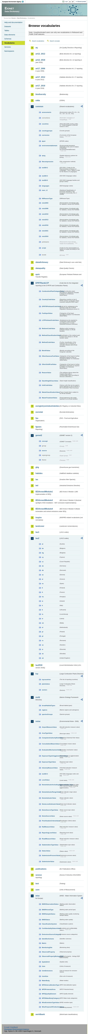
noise (37, 721)
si (42, 649)
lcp (36, 674)
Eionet (13, 18)
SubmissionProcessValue (50, 855)
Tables (6, 30)
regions (44, 710)
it (42, 605)
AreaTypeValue (47, 733)
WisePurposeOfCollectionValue (50, 1007)
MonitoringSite (47, 947)
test (37, 884)
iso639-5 (45, 180)
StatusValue (46, 851)
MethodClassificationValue (50, 335)
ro (42, 640)
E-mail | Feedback (11, 1027)
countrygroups (47, 131)
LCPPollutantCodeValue (50, 320)
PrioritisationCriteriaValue (50, 821)
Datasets (7, 26)
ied (36, 485)
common (39, 106)
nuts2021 (45, 231)
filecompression (47, 161)
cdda (37, 100)
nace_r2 (44, 190)
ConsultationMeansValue (50, 744)
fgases (38, 427)
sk (42, 654)
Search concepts (55, 41)
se (42, 645)
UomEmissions (47, 971)
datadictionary (41, 262)
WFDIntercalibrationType (50, 985)
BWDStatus (46, 920)
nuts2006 (45, 208)
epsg (43, 155)
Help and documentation (13, 22)
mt (43, 623)
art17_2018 (40, 86)
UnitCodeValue (47, 385)
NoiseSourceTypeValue (50, 810)
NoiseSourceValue (48, 816)
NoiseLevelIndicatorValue (50, 804)
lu (42, 614)
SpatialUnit (46, 962)
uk (43, 658)
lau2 (37, 538)
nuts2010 (45, 214)
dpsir (43, 141)
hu (43, 597)
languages (45, 186)
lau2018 (38, 665)
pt (42, 636)
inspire (38, 518)
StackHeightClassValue (50, 381)
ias (36, 479)
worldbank (40, 1014)
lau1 (37, 532)
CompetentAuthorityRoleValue (50, 738)
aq (36, 48)
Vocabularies (9, 43)
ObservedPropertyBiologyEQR (50, 956)
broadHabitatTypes (48, 705)
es (42, 583)
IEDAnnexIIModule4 (44, 509)
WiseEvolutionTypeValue (50, 1002)
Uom (43, 966)
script (44, 248)
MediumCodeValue (48, 328)
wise (37, 896)
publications (40, 869)
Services (7, 47)
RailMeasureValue (48, 827)
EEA (13, 1)
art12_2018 (40, 60)
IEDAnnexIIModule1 (44, 492)
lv (42, 618)
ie (42, 601)
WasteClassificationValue (50, 392)
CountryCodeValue (48, 299)
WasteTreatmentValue (49, 398)
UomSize (45, 976)
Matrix (44, 943)
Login (66, 1)
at (42, 544)
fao (36, 418)
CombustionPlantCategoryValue (50, 291)
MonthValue (46, 350)
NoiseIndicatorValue (49, 798)
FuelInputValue (47, 313)
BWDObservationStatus (50, 904)
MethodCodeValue (48, 342)
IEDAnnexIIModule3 (44, 500)
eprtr (37, 274)
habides (38, 473)
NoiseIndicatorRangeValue (50, 792)
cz (42, 561)
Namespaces (9, 51)
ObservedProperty (48, 952)
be (43, 548)
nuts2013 (45, 219)
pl (42, 632)
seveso (38, 875)
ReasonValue (46, 372)
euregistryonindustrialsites (47, 406)
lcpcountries (46, 679)
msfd (37, 697)
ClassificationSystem (49, 924)
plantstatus (46, 684)
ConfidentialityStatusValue (50, 928)
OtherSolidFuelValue (49, 364)
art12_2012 (40, 54)
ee (42, 575)
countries (45, 124)
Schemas (7, 39)
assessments (46, 112)
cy (42, 557)
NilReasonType (47, 198)
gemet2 (38, 435)
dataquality (40, 268)
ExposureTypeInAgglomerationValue (50, 756)
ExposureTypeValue (49, 762)
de (43, 566)
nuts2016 (45, 225)
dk (43, 570)
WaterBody (46, 980)
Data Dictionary (21, 18)
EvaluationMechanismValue (50, 750)
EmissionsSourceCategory (50, 934)
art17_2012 (40, 77)
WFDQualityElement (49, 994)
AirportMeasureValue (49, 727)
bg (43, 553)
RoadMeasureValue (48, 839)
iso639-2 (45, 168)
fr (42, 592)
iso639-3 (45, 176)
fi (42, 588)
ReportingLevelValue (49, 833)
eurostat (39, 412)
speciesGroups (47, 714)
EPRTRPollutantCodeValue (50, 306)
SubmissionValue (48, 861)
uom (37, 890)
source (44, 450)
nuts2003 (45, 203)
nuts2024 (45, 236)
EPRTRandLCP (42, 283)
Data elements (9, 35)
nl (42, 627)
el (42, 579)
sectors (44, 690)
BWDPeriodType (47, 910)
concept (45, 441)
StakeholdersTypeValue (50, 845)
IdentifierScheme (48, 939)
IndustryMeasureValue (50, 768)
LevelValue (45, 780)
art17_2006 (40, 69)
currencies (45, 135)
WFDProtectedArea (48, 989)
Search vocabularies (38, 41)
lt (42, 610)
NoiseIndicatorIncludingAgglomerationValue (50, 785)
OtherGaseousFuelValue (50, 356)
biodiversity (40, 94)
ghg (37, 467)
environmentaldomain (49, 145)
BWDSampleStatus (48, 914)
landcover (39, 526)
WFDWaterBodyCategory (50, 998)
